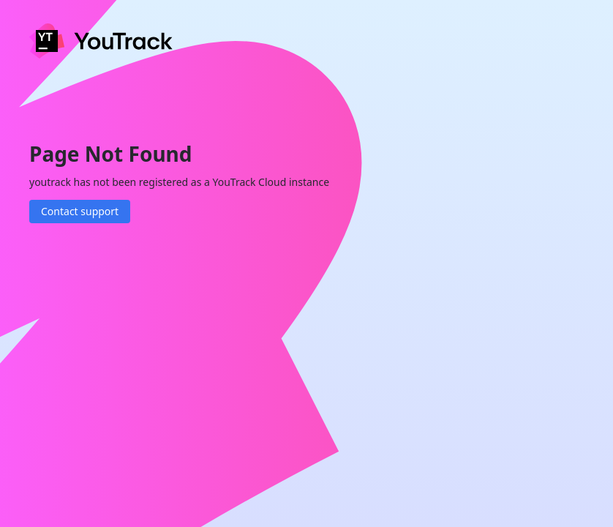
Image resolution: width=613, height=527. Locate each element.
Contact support (80, 211)
